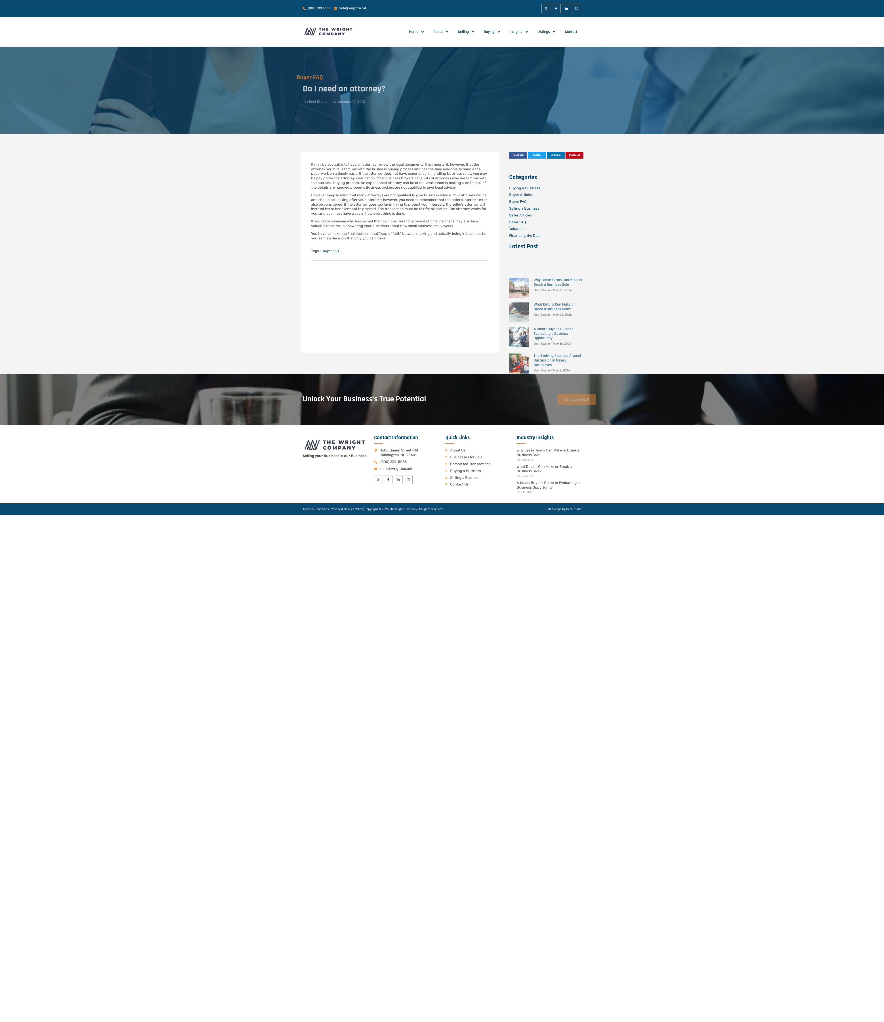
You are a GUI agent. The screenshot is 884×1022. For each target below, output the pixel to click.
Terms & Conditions (316, 509)
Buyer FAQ (291, 78)
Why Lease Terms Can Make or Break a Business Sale (558, 352)
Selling (466, 32)
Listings (546, 32)
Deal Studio (573, 509)
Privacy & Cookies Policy (347, 509)
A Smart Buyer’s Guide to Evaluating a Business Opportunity (553, 403)
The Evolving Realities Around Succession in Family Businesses (557, 430)
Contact (571, 31)
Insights (519, 32)
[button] (518, 155)
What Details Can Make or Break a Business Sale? (554, 377)
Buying (492, 32)
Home (417, 32)
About (441, 32)
